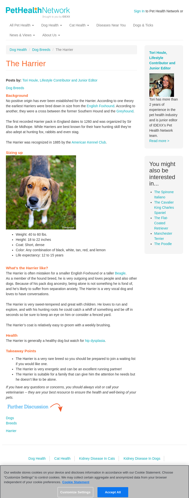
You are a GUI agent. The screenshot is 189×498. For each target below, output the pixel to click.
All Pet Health (22, 25)
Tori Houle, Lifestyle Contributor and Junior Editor (59, 80)
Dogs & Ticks (143, 25)
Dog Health (51, 25)
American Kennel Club (89, 142)
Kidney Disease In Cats (97, 458)
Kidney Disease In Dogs (142, 458)
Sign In (139, 11)
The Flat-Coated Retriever (161, 223)
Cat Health (79, 25)
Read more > (159, 141)
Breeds (11, 423)
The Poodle (163, 244)
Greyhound (124, 111)
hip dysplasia (95, 341)
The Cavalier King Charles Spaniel (164, 207)
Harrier (11, 431)
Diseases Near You (111, 25)
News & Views (22, 35)
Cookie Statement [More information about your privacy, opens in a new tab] (75, 484)
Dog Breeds (41, 50)
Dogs (10, 418)
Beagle (120, 273)
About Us (51, 35)
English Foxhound (100, 106)
